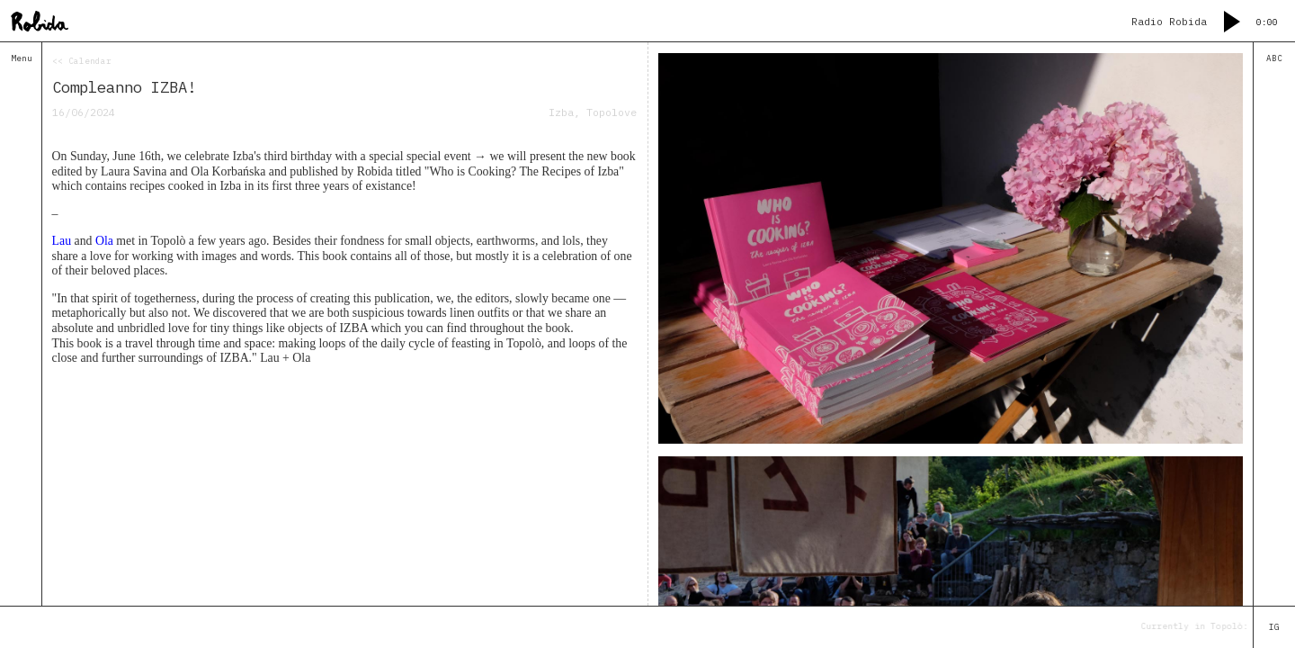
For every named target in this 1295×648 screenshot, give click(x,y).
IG (1274, 627)
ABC (1274, 58)
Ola (104, 241)
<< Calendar (82, 61)
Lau (61, 241)
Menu (21, 58)
